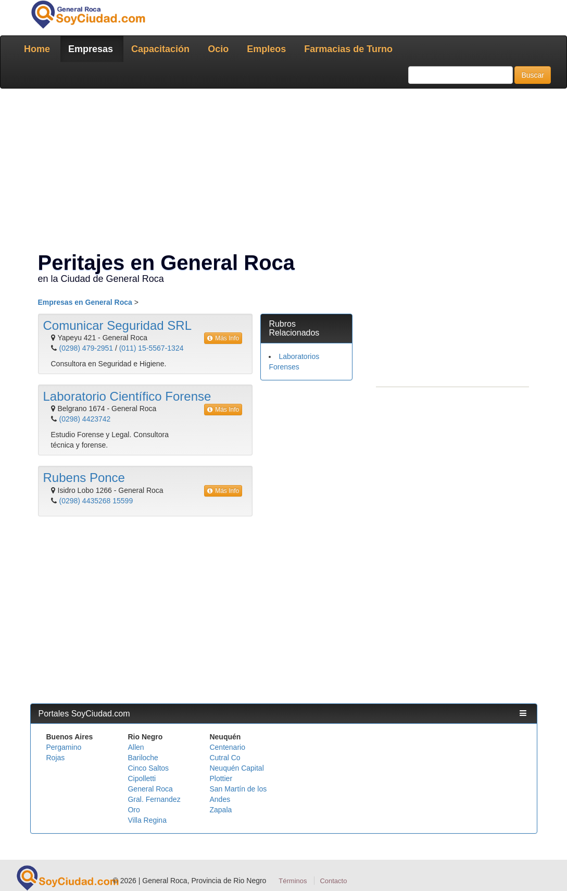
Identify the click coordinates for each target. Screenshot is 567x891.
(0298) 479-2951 (86, 348)
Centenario (227, 747)
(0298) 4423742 (85, 419)
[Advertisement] (283, 172)
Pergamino (64, 747)
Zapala (220, 810)
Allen (136, 747)
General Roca (150, 789)
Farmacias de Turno (348, 49)
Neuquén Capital (236, 768)
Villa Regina (147, 820)
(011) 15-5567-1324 (151, 348)
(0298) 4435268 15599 (96, 501)
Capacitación (160, 49)
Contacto (333, 881)
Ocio (218, 49)
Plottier (220, 778)
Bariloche (143, 757)
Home (37, 49)
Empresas (90, 49)
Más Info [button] (223, 338)
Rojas (55, 757)
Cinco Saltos (148, 768)
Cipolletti (142, 778)
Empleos (266, 49)
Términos (293, 881)
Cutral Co (224, 757)
